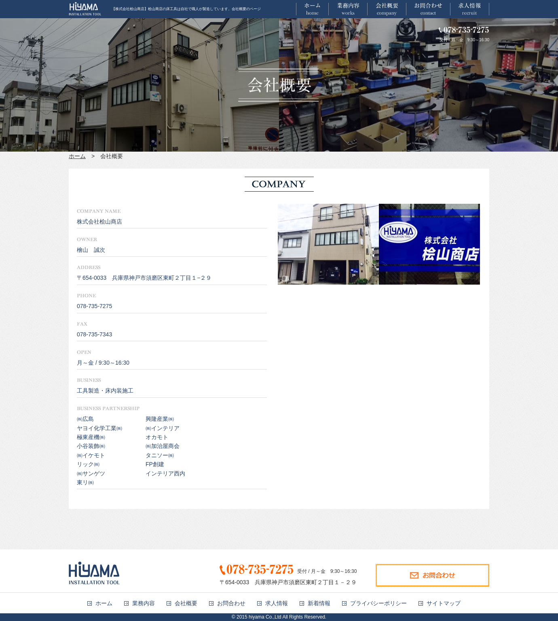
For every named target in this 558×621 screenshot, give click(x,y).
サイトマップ (444, 603)
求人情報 (276, 603)
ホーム (77, 156)
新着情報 (319, 603)
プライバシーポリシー (378, 603)
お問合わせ (231, 603)
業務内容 (143, 603)
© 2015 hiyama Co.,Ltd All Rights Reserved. (279, 617)
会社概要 (186, 603)
